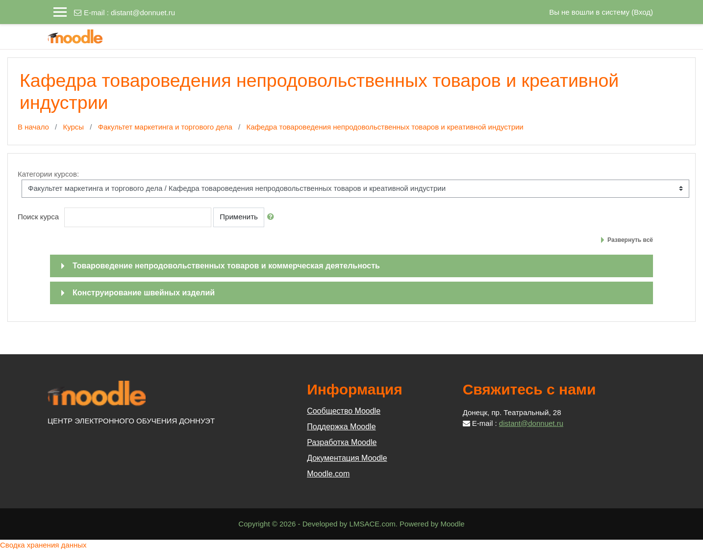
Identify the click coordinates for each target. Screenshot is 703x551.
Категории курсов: (48, 174)
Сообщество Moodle (343, 411)
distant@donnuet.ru (143, 12)
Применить (239, 216)
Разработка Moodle (342, 442)
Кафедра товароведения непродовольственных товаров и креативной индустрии (384, 127)
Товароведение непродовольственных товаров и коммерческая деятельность (226, 266)
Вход (642, 12)
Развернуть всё (630, 239)
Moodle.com (328, 474)
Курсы (73, 127)
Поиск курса (38, 216)
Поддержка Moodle (341, 426)
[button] (272, 217)
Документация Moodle (347, 458)
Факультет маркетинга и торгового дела (165, 127)
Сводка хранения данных (43, 545)
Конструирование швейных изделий (144, 293)
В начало (33, 127)
